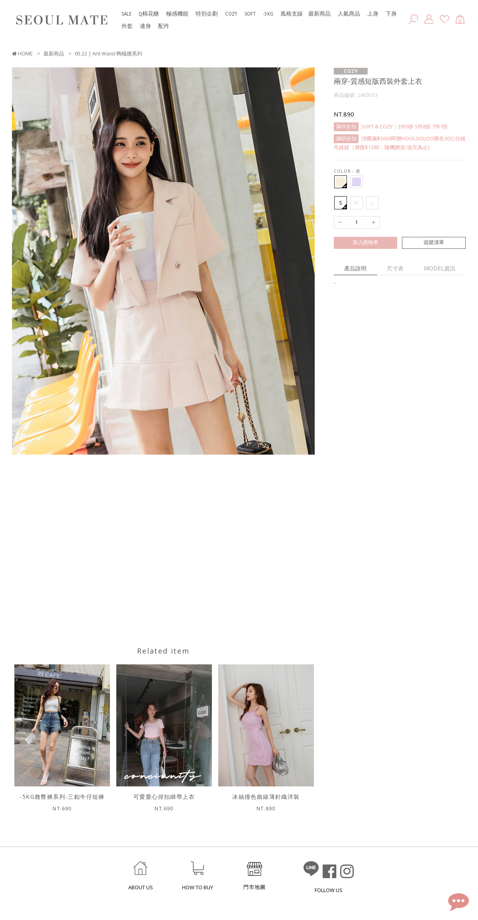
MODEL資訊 (439, 268)
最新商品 (53, 53)
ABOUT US (140, 887)
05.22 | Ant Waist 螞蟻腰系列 (108, 53)
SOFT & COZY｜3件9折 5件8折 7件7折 (391, 126)
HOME (22, 53)
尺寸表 (395, 268)
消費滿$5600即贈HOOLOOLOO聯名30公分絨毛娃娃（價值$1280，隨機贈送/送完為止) (399, 142)
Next (321, 262)
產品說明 (355, 268)
